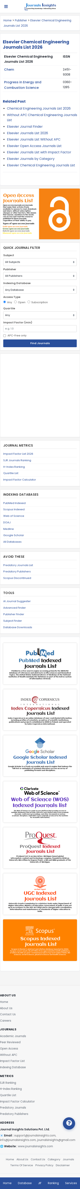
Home (7, 20)
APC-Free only (14, 335)
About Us (6, 1008)
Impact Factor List (12, 1061)
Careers (5, 1021)
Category (54, 1159)
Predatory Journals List (18, 565)
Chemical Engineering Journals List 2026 (39, 108)
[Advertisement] (40, 395)
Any (7, 302)
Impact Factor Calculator (19, 480)
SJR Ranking (8, 1083)
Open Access (9, 1049)
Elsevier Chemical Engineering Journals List (41, 165)
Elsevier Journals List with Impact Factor (39, 152)
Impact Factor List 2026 (18, 454)
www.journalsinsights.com (35, 1146)
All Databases (12, 542)
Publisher (21, 20)
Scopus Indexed (14, 509)
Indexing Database (17, 283)
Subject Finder (12, 621)
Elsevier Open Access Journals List (34, 146)
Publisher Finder (13, 614)
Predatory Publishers (17, 571)
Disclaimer (63, 1165)
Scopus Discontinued (17, 578)
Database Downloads (17, 627)
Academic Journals (13, 1036)
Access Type (11, 297)
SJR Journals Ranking (17, 460)
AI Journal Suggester (17, 601)
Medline (8, 529)
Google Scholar (13, 535)
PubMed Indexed (14, 503)
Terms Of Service (21, 1165)
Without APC (8, 1055)
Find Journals (40, 343)
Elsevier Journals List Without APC (33, 139)
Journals (68, 1159)
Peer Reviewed (10, 1042)
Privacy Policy (44, 1165)
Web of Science (13, 516)
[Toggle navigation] (6, 6)
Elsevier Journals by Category (31, 158)
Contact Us (8, 1014)
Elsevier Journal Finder (25, 126)
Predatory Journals (13, 1108)
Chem (9, 69)
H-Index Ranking (14, 467)
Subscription (37, 302)
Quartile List (10, 473)
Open (19, 302)
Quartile (9, 308)
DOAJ (7, 522)
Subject (8, 255)
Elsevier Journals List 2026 (27, 133)
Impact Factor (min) (17, 322)
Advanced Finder (14, 608)
